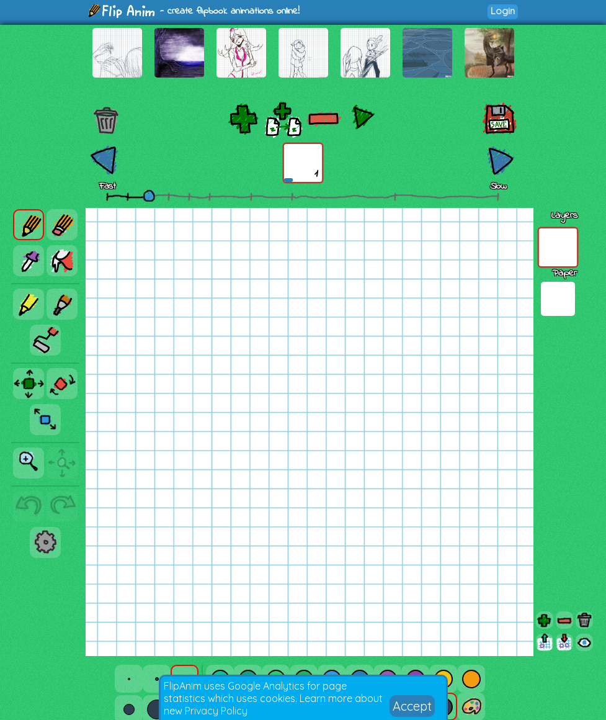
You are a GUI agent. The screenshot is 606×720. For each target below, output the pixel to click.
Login (503, 11)
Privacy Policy (216, 710)
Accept (412, 706)
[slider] (149, 195)
